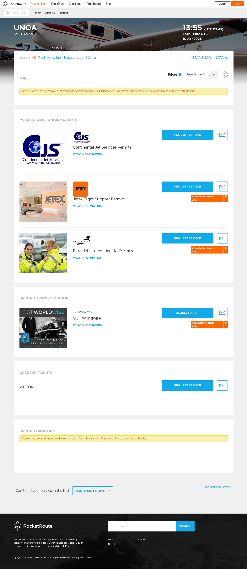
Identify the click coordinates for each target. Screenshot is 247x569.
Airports (50, 12)
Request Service (187, 134)
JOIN (237, 4)
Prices (174, 74)
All (34, 57)
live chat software (218, 487)
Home (37, 12)
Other (92, 57)
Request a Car (188, 313)
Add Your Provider (92, 491)
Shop (108, 3)
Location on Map (28, 48)
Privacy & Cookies (81, 557)
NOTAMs (221, 57)
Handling (54, 57)
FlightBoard (93, 3)
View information (88, 154)
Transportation (74, 57)
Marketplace (38, 3)
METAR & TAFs (201, 57)
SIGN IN (222, 4)
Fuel (41, 57)
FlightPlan (57, 3)
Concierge (74, 3)
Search (185, 526)
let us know (118, 91)
